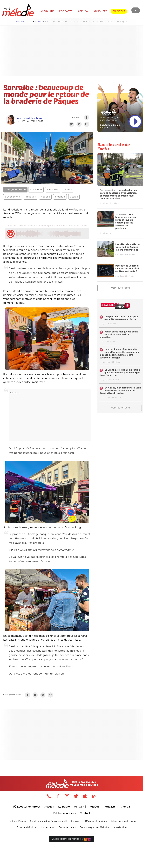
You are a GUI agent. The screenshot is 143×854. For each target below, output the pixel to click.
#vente (68, 189)
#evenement (12, 197)
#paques (30, 197)
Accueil (19, 21)
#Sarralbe (52, 189)
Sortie (38, 21)
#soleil (74, 197)
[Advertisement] (74, 51)
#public (45, 197)
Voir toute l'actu (120, 408)
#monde (60, 197)
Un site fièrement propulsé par (71, 839)
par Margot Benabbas (29, 118)
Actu (29, 21)
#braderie (36, 189)
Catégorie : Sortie (15, 189)
